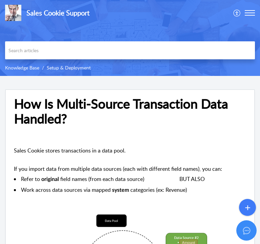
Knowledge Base (22, 67)
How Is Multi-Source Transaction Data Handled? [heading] (121, 111)
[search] (130, 50)
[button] (237, 13)
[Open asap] (246, 230)
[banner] (130, 38)
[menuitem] (237, 13)
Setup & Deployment (69, 67)
